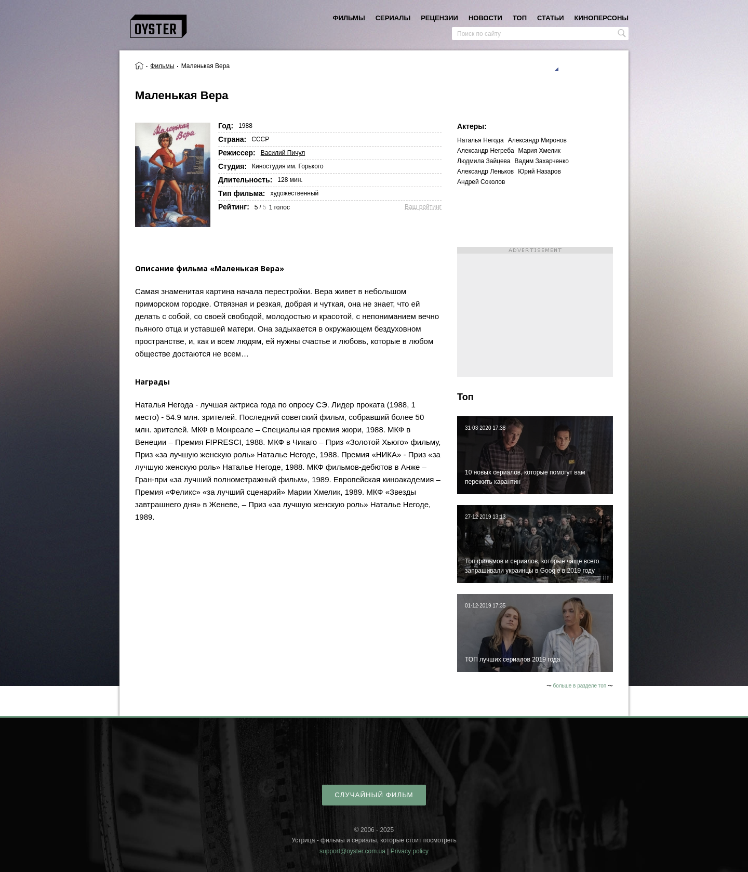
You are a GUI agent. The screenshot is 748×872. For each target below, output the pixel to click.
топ (520, 18)
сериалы (393, 18)
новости (485, 18)
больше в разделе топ (580, 686)
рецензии (439, 18)
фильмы (349, 18)
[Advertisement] (535, 312)
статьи (550, 18)
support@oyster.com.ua (352, 851)
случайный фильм (374, 795)
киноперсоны (602, 18)
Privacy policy (410, 851)
